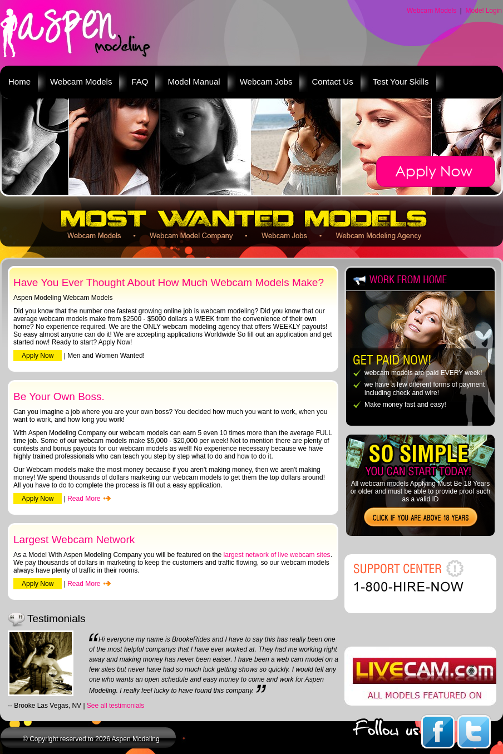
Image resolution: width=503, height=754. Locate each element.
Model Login (484, 10)
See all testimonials (115, 705)
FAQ (139, 81)
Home (19, 81)
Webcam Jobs (266, 81)
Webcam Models (431, 10)
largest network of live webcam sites (277, 555)
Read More (83, 498)
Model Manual (193, 81)
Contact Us (332, 81)
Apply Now (37, 355)
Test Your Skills (401, 81)
